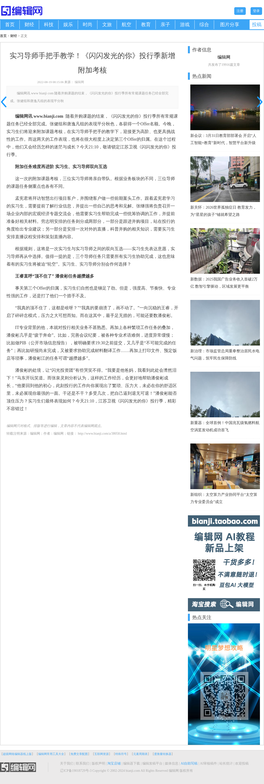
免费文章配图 (79, 754)
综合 (204, 24)
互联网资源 (101, 754)
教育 (146, 24)
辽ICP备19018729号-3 (75, 770)
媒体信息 (171, 763)
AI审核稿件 (208, 763)
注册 (240, 11)
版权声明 (98, 763)
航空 (126, 24)
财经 (29, 24)
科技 (49, 24)
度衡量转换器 (162, 754)
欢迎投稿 (242, 763)
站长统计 (226, 763)
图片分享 (229, 24)
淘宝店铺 (114, 763)
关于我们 (66, 763)
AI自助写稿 (189, 763)
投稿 (257, 24)
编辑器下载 (131, 763)
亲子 (165, 24)
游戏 (185, 24)
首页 (10, 24)
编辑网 (79, 82)
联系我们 (82, 763)
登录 (256, 11)
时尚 (87, 24)
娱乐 (68, 24)
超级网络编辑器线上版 (17, 754)
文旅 (107, 24)
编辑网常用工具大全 (51, 754)
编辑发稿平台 (152, 763)
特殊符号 (121, 754)
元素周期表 (140, 754)
